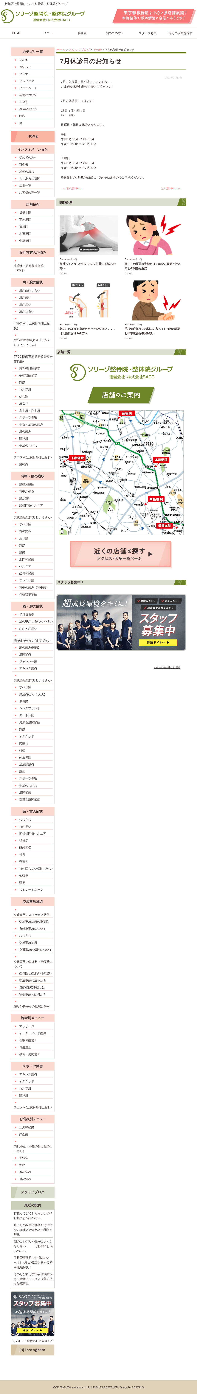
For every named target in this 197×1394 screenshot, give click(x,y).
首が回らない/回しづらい (36, 868)
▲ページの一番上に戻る (167, 667)
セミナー (25, 73)
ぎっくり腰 (26, 580)
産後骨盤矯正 (28, 1040)
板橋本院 (25, 212)
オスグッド (26, 736)
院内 (22, 116)
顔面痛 (23, 1134)
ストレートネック (31, 889)
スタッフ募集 (148, 33)
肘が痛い (25, 297)
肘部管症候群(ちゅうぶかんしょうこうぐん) (32, 342)
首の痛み (25, 531)
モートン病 (26, 715)
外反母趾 (25, 757)
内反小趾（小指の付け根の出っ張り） (33, 1149)
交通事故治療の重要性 (34, 921)
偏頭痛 (23, 875)
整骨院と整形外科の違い (35, 973)
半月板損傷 (26, 614)
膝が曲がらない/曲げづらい (32, 640)
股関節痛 (25, 792)
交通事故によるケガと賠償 (32, 914)
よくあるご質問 (29, 178)
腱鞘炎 (23, 464)
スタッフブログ (32, 1192)
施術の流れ (26, 171)
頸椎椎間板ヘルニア (32, 833)
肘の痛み (25, 431)
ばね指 (23, 396)
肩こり (23, 403)
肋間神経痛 (26, 559)
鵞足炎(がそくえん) (32, 694)
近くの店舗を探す (181, 33)
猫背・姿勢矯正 (29, 1054)
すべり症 (25, 524)
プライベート (28, 88)
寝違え (23, 861)
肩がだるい (26, 311)
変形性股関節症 (29, 722)
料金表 (82, 33)
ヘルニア (25, 566)
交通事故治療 (28, 942)
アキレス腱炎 (28, 668)
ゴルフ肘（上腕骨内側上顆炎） (32, 326)
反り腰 (23, 538)
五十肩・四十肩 (29, 410)
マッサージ (26, 1026)
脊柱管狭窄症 (28, 594)
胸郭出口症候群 (29, 368)
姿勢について (28, 95)
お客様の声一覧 (29, 192)
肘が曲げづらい (29, 290)
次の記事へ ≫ (170, 188)
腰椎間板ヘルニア (31, 505)
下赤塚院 (25, 219)
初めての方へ (115, 33)
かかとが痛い (28, 628)
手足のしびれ (28, 445)
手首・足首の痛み (31, 424)
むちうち (25, 819)
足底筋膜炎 (26, 764)
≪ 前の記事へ (72, 188)
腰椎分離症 (26, 484)
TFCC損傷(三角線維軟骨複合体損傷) (33, 359)
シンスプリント (29, 708)
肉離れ (23, 743)
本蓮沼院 (25, 233)
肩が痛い (25, 304)
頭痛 (22, 882)
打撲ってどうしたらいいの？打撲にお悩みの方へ (33, 1216)
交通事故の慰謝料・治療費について (33, 964)
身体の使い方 (28, 109)
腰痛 (22, 552)
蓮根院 (23, 226)
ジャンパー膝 (28, 661)
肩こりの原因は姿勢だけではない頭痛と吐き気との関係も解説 (33, 1229)
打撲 (22, 382)
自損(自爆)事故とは (32, 987)
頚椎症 (23, 840)
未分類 (23, 102)
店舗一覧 (25, 185)
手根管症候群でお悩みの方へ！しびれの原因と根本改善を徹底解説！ (33, 1262)
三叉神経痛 (26, 1127)
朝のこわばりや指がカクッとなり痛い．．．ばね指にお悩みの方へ (33, 1246)
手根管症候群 (28, 375)
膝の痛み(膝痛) (29, 647)
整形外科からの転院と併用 (32, 1006)
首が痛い (25, 826)
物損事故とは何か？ (32, 994)
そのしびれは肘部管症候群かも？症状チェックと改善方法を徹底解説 (33, 1279)
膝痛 (22, 771)
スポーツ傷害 (28, 417)
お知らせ (25, 67)
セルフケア (26, 81)
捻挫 (22, 750)
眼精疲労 (25, 847)
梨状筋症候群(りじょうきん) (33, 517)
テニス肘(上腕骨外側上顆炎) (33, 457)
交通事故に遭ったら (32, 980)
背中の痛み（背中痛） (34, 587)
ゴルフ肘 (25, 389)
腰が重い (25, 498)
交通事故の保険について (35, 949)
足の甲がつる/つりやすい (36, 621)
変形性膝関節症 (29, 799)
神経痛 (23, 1157)
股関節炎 (25, 654)
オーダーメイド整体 (32, 1033)
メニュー (49, 33)
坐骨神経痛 (26, 573)
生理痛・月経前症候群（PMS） (29, 268)
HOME (16, 33)
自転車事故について (32, 928)
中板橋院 (25, 240)
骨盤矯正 (25, 1047)
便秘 (22, 1164)
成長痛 (23, 701)
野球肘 (23, 438)
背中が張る (26, 491)
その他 (65, 273)
